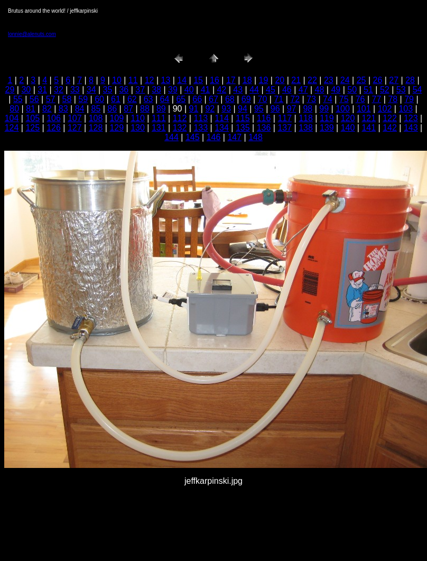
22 (312, 80)
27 (393, 80)
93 (226, 108)
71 (278, 99)
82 (47, 108)
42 (222, 89)
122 (390, 118)
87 (128, 108)
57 (50, 99)
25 (361, 80)
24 (345, 80)
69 (246, 99)
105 (32, 118)
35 (108, 89)
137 (284, 127)
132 (180, 127)
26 (377, 80)
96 (275, 108)
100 (343, 108)
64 (165, 99)
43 (238, 89)
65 (180, 99)
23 (328, 80)
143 (411, 127)
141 (368, 127)
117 (284, 118)
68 (230, 99)
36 (123, 89)
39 (173, 89)
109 (116, 118)
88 (145, 108)
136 (264, 127)
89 (161, 108)
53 (401, 89)
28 (410, 80)
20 (279, 80)
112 (180, 118)
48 (319, 89)
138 (306, 127)
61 (115, 99)
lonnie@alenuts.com (32, 34)
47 (303, 89)
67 (213, 99)
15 (198, 80)
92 (210, 108)
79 (409, 99)
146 (214, 137)
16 (214, 80)
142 (390, 127)
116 (264, 118)
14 (182, 80)
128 (96, 127)
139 (327, 127)
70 (262, 99)
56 (34, 99)
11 (133, 80)
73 (311, 99)
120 (348, 118)
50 (352, 89)
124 (12, 127)
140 (348, 127)
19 (263, 80)
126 (54, 127)
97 (291, 108)
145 (192, 137)
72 (295, 99)
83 (63, 108)
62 (132, 99)
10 (117, 80)
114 (222, 118)
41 (205, 89)
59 (83, 99)
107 (75, 118)
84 (80, 108)
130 (138, 127)
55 (18, 99)
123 (411, 118)
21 (296, 80)
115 (243, 118)
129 (116, 127)
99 (324, 108)
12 (149, 80)
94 (242, 108)
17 (231, 80)
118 (306, 118)
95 (259, 108)
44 (254, 89)
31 (42, 89)
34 (91, 89)
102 (385, 108)
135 (243, 127)
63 (148, 99)
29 (10, 89)
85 (96, 108)
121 (368, 118)
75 (344, 99)
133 (200, 127)
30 (26, 89)
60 (99, 99)
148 (255, 137)
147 (234, 137)
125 (32, 127)
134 (222, 127)
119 (327, 118)
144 (171, 137)
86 (112, 108)
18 (247, 80)
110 (138, 118)
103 (405, 108)
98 (307, 108)
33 (75, 89)
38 (156, 89)
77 (377, 99)
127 (75, 127)
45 (270, 89)
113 (200, 118)
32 (58, 89)
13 (166, 80)
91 (194, 108)
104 (12, 118)
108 (96, 118)
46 (287, 89)
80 (14, 108)
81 (30, 108)
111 (159, 118)
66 (197, 99)
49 (335, 89)
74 (327, 99)
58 (67, 99)
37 (140, 89)
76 (360, 99)
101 (364, 108)
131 (159, 127)
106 (54, 118)
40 (189, 89)
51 (368, 89)
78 (392, 99)
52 (384, 89)
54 (417, 89)
